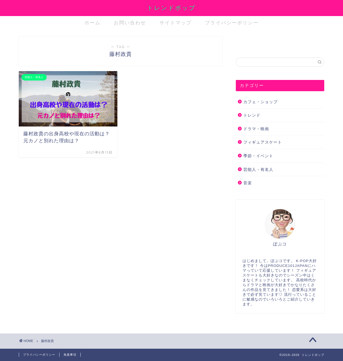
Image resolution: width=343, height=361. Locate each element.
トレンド (251, 115)
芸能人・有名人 (258, 169)
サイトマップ (175, 23)
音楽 (247, 182)
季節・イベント (258, 155)
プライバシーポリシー (232, 23)
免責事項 (70, 354)
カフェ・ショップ (260, 101)
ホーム (92, 23)
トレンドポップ (171, 7)
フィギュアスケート (262, 142)
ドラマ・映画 (256, 128)
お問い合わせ (130, 23)
